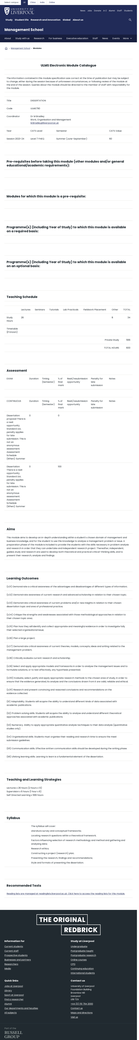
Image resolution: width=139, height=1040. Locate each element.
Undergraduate (79, 946)
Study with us (22, 38)
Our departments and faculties (21, 1008)
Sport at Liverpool (14, 995)
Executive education (77, 38)
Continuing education (82, 968)
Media (7, 968)
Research (39, 38)
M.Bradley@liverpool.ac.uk (44, 123)
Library (8, 990)
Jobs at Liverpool (13, 986)
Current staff (11, 950)
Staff (119, 10)
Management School (23, 29)
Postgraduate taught (82, 950)
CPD (73, 964)
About (7, 38)
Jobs (89, 10)
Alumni (112, 10)
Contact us (77, 1008)
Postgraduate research (83, 955)
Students (128, 10)
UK (24, 2)
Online (52, 2)
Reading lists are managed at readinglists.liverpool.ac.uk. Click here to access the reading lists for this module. (66, 893)
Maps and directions (82, 1012)
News (82, 10)
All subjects (10, 1012)
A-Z (105, 10)
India (42, 2)
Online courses (79, 959)
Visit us (74, 1017)
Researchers (11, 964)
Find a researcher (14, 999)
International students (83, 973)
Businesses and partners (17, 959)
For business (55, 38)
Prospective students (16, 955)
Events (116, 38)
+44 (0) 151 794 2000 (82, 1003)
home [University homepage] (6, 48)
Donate (97, 10)
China (33, 2)
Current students (13, 946)
